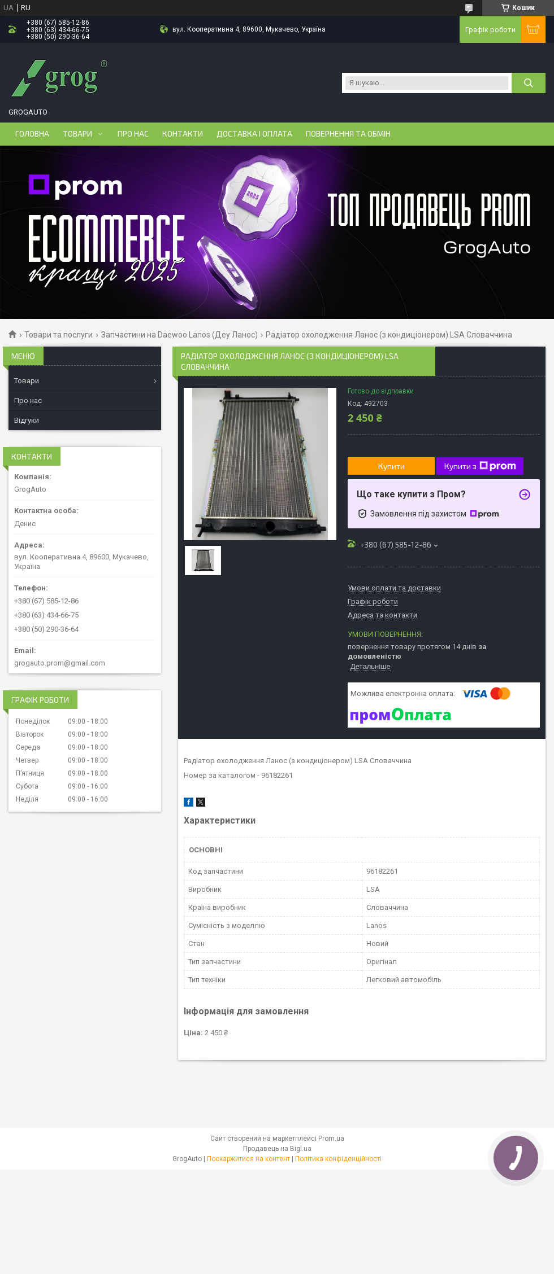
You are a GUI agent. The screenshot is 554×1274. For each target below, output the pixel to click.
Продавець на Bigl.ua (277, 1149)
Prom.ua (331, 1138)
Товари (77, 134)
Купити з (480, 466)
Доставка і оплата (254, 134)
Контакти (182, 134)
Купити (391, 466)
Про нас (133, 134)
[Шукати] (529, 83)
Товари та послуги (58, 334)
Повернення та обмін (348, 134)
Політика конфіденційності (338, 1159)
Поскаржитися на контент (248, 1159)
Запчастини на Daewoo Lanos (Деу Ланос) (179, 334)
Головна (32, 134)
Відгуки (26, 420)
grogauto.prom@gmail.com (59, 663)
